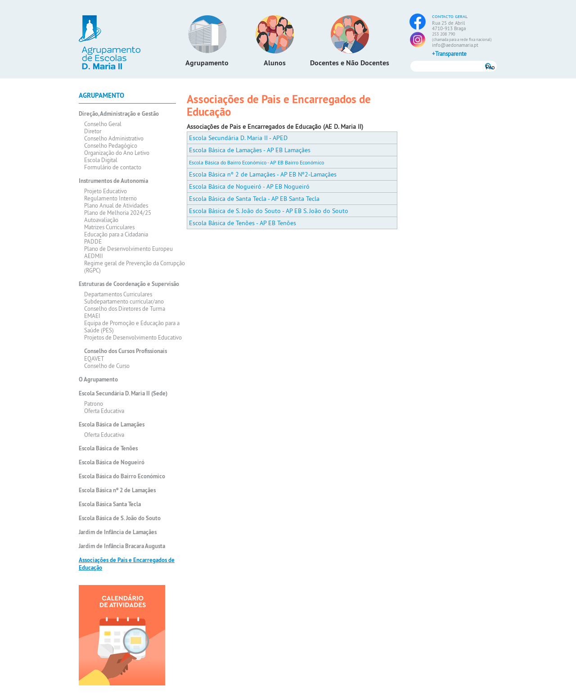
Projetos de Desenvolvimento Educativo (133, 337)
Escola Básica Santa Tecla (110, 504)
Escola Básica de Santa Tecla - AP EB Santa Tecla (254, 199)
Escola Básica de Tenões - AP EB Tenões (242, 223)
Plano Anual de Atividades (116, 205)
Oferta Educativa (104, 410)
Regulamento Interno (110, 198)
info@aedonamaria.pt (455, 45)
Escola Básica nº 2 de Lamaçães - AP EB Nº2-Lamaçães (263, 174)
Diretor (92, 131)
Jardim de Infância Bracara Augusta (122, 546)
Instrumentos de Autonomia (113, 181)
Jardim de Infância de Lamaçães (118, 532)
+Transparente (449, 53)
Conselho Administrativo (114, 138)
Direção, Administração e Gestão (119, 114)
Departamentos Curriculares (118, 294)
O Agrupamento (98, 379)
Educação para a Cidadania (116, 234)
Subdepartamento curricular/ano (124, 301)
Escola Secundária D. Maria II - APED (238, 138)
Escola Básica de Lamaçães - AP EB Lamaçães (249, 150)
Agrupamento (207, 63)
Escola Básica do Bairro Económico (122, 476)
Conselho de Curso (107, 365)
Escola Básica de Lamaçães (111, 424)
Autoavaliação (101, 219)
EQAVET (94, 358)
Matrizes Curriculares (109, 227)
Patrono (93, 403)
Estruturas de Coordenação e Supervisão (129, 284)
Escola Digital (100, 159)
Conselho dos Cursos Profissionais (125, 351)
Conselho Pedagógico (110, 145)
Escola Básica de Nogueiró (111, 462)
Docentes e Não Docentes (349, 63)
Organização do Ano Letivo (116, 152)
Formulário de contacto (112, 167)
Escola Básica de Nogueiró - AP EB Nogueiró (249, 186)
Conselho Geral (103, 123)
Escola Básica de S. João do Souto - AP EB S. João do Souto (268, 211)
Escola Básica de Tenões (108, 448)
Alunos (275, 63)
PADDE (93, 241)
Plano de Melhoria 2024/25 (117, 212)
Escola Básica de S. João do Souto (120, 518)
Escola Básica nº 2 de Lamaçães (117, 490)
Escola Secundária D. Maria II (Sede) (123, 393)
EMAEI (92, 315)
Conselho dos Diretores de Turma (124, 308)
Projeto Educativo (105, 191)
